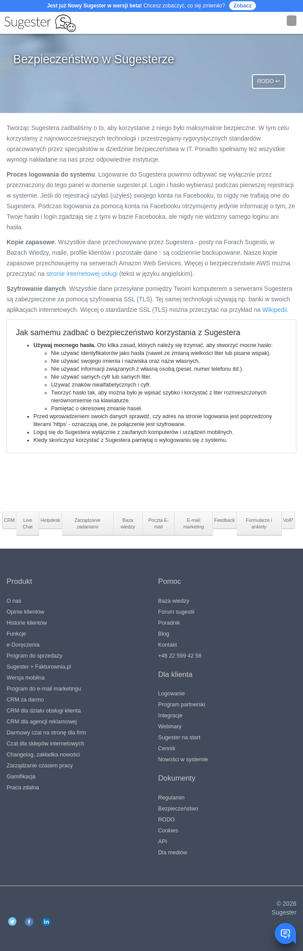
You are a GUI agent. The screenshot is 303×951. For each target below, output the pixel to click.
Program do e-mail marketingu (44, 689)
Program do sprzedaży (34, 656)
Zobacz (243, 6)
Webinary (170, 726)
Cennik (166, 748)
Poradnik (169, 623)
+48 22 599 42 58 (179, 656)
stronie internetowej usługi (81, 273)
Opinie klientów (25, 612)
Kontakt (167, 645)
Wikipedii (275, 309)
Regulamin (171, 798)
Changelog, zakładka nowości (43, 755)
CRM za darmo (25, 700)
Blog (163, 634)
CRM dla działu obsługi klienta (44, 711)
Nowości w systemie (183, 759)
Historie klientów (27, 623)
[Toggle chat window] (285, 933)
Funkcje (16, 634)
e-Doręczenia (23, 645)
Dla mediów (172, 853)
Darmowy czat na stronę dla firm (46, 733)
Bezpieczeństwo (178, 809)
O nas (14, 601)
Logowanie (171, 694)
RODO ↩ (268, 81)
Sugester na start (179, 737)
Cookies (168, 831)
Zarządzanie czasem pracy (40, 766)
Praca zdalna (23, 788)
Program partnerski (181, 704)
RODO (166, 820)
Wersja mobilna (26, 678)
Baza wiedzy (174, 601)
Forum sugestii (176, 612)
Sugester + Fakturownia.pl (39, 667)
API (162, 842)
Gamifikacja (21, 777)
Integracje (170, 715)
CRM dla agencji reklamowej (42, 722)
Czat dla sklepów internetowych (45, 744)
